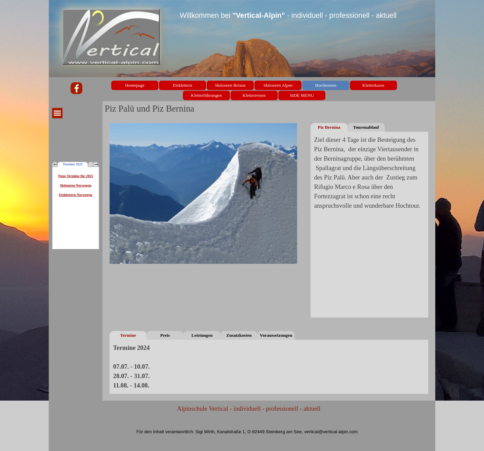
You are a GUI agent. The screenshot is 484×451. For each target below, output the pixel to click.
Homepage (135, 85)
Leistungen (202, 335)
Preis (165, 335)
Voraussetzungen (276, 335)
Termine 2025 (73, 164)
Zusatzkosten (239, 335)
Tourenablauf (366, 127)
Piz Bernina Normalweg (329, 128)
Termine (128, 335)
